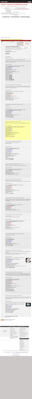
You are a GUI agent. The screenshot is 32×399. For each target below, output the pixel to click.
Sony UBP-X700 (21, 339)
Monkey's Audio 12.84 (12, 328)
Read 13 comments (28, 41)
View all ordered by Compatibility (15, 17)
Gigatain (2, 41)
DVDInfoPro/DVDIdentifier (15, 46)
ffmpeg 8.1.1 (11, 327)
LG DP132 (21, 348)
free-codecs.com (17, 353)
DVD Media (3, 4)
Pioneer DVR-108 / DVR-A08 (12, 221)
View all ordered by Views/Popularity (25, 17)
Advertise (16, 350)
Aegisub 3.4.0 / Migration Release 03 (14, 336)
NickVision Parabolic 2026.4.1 (23, 335)
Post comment (27, 43)
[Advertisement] (15, 28)
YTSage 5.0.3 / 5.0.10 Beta (22, 328)
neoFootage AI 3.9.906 (12, 330)
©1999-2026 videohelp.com (16, 355)
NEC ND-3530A (10, 66)
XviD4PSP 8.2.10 (12, 335)
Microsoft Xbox (12, 290)
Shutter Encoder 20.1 (12, 329)
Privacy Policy (10, 350)
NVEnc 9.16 (21, 337)
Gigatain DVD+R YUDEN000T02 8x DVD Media (17, 4)
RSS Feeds (21, 350)
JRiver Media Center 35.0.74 (23, 329)
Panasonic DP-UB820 (22, 349)
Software (27, 350)
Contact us (6, 350)
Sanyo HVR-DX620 (22, 347)
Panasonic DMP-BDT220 (22, 346)
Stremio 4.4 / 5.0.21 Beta (22, 336)
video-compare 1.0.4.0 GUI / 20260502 (24, 327)
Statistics (24, 350)
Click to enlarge (28, 262)
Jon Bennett (12, 59)
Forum (19, 350)
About (13, 350)
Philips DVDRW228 (10, 205)
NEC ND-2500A (10, 279)
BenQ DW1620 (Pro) (11, 110)
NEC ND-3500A (10, 239)
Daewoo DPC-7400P (22, 340)
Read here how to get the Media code (23, 8)
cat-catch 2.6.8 (21, 330)
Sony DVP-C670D (21, 345)
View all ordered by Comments (6, 17)
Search (4, 350)
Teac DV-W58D (10, 148)
